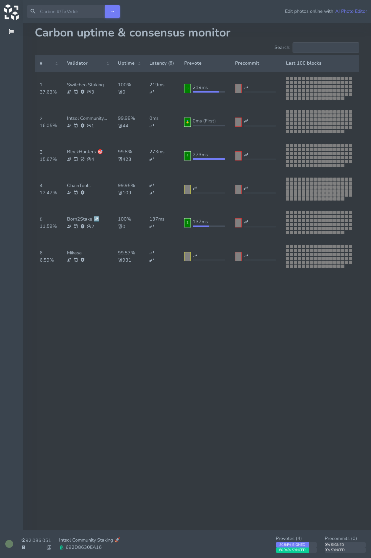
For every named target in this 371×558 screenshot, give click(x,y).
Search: (316, 47)
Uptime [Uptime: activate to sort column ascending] (126, 63)
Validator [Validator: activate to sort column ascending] (77, 63)
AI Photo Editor (351, 11)
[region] (11, 290)
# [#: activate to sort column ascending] (41, 63)
